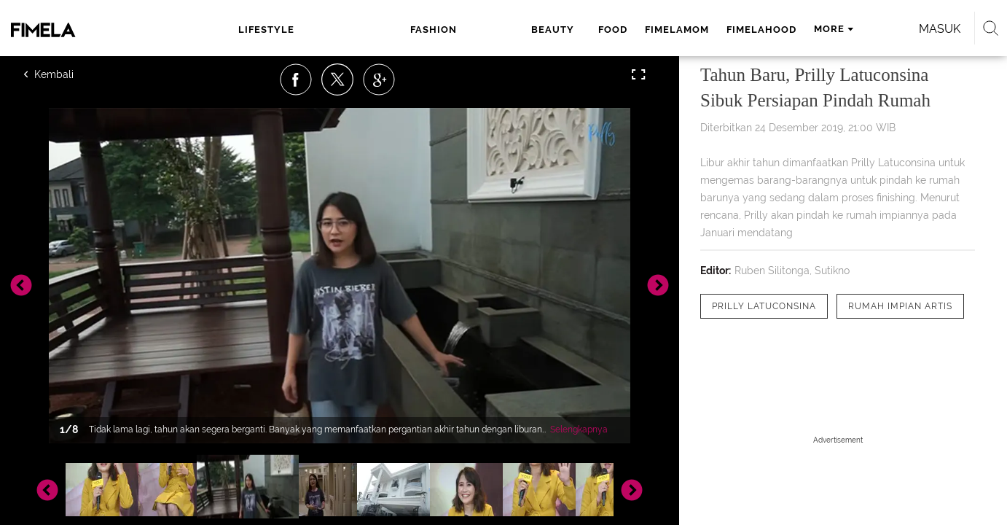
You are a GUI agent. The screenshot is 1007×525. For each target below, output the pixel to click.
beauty (405, 29)
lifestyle (274, 29)
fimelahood (608, 29)
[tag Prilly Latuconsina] (764, 306)
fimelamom (523, 29)
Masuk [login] (838, 29)
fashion (343, 29)
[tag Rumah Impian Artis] (900, 306)
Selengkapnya (579, 429)
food (459, 29)
